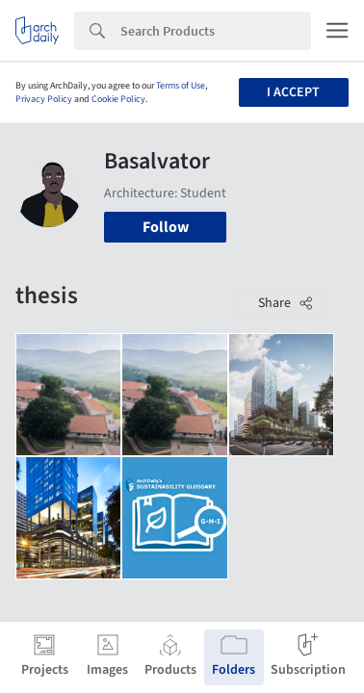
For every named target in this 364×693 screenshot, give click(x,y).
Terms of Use (180, 85)
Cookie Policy (118, 99)
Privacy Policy (43, 99)
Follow (166, 227)
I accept (293, 92)
